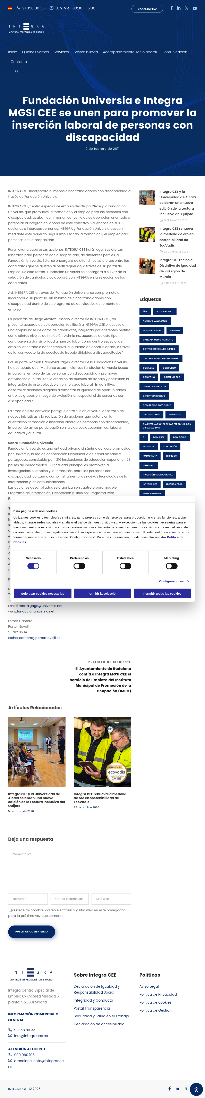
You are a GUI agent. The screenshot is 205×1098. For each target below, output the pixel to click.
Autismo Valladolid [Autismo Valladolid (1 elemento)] (155, 320)
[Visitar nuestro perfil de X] (184, 1089)
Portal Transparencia (92, 1008)
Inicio (12, 52)
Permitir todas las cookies (162, 593)
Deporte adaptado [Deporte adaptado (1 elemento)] (154, 386)
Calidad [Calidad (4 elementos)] (175, 330)
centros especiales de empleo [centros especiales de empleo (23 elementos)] (161, 358)
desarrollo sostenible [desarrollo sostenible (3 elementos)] (157, 405)
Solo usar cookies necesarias (42, 593)
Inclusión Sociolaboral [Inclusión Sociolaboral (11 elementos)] (158, 474)
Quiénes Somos (35, 52)
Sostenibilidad (86, 52)
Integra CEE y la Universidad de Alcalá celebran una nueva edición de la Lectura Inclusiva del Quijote (36, 800)
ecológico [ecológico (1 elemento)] (179, 437)
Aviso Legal (149, 986)
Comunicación (174, 52)
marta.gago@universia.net (40, 605)
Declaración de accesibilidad (99, 1024)
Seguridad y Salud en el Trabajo (101, 1016)
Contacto (19, 61)
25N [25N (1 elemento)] (145, 311)
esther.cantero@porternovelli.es (34, 637)
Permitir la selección (103, 593)
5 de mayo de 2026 (21, 811)
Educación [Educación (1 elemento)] (170, 446)
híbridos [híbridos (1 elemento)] (171, 455)
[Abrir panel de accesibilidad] (196, 1089)
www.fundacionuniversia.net (31, 611)
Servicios (61, 52)
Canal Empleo (147, 8)
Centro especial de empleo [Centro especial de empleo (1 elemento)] (159, 349)
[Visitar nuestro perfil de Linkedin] (175, 1089)
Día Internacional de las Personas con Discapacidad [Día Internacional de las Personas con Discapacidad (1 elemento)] (167, 426)
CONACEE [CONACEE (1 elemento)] (148, 367)
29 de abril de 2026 (86, 807)
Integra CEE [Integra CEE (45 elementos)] (150, 484)
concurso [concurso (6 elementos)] (169, 367)
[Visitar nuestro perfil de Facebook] (167, 1089)
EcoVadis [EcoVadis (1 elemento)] (148, 446)
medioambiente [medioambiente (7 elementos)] (152, 493)
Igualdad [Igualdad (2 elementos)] (148, 465)
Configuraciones (171, 581)
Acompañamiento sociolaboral (130, 52)
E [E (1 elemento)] (143, 437)
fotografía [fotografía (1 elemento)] (150, 455)
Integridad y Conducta (93, 1000)
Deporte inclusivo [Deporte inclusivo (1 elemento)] (154, 396)
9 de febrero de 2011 (102, 148)
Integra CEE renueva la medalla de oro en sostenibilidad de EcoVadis (100, 798)
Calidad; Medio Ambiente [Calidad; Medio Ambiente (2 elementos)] (158, 339)
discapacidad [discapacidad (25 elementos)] (151, 414)
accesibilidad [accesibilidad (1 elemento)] (164, 311)
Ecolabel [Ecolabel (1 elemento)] (158, 437)
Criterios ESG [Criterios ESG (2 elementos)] (172, 377)
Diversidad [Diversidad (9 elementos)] (175, 414)
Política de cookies (155, 1002)
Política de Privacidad (158, 994)
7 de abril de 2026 (175, 283)
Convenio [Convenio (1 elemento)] (149, 377)
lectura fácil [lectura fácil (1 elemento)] (174, 484)
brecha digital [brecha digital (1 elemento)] (152, 330)
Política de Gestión (155, 1010)
